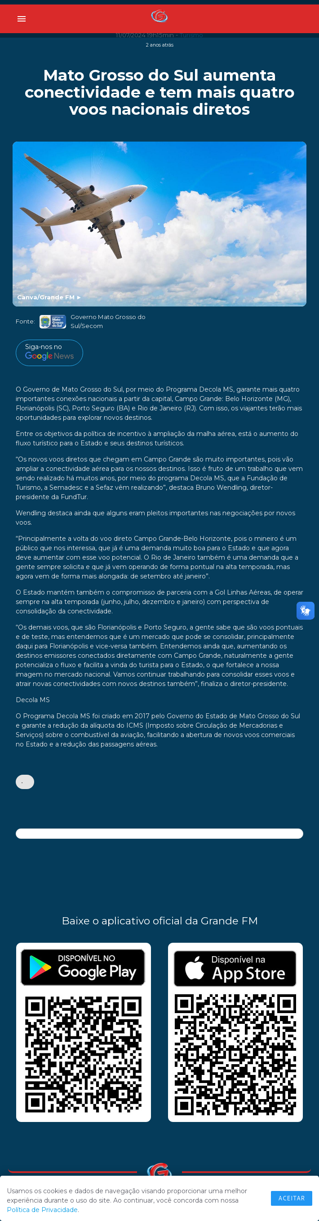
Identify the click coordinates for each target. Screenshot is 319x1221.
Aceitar (291, 1198)
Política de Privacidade (42, 1210)
